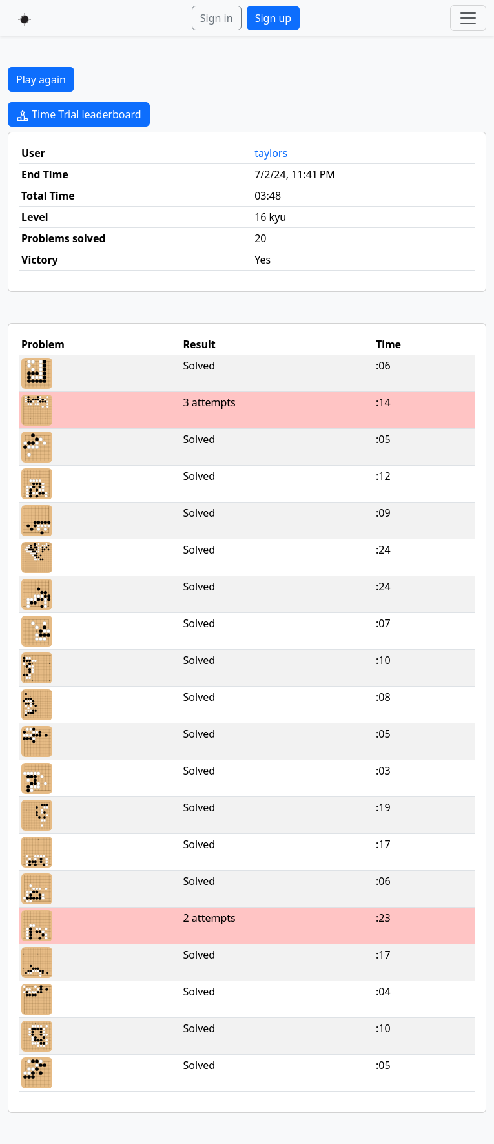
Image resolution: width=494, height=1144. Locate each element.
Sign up (273, 18)
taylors (270, 153)
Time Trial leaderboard (78, 114)
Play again (41, 79)
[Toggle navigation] (468, 18)
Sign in (216, 18)
